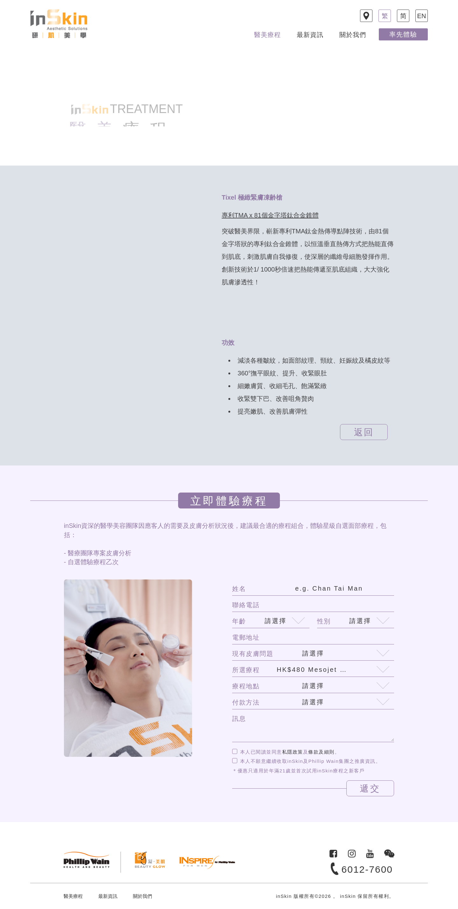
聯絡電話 (246, 604)
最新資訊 (310, 35)
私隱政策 (292, 752)
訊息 (239, 718)
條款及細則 (321, 752)
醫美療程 (267, 35)
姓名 (239, 588)
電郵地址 (246, 637)
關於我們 (352, 35)
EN (421, 15)
